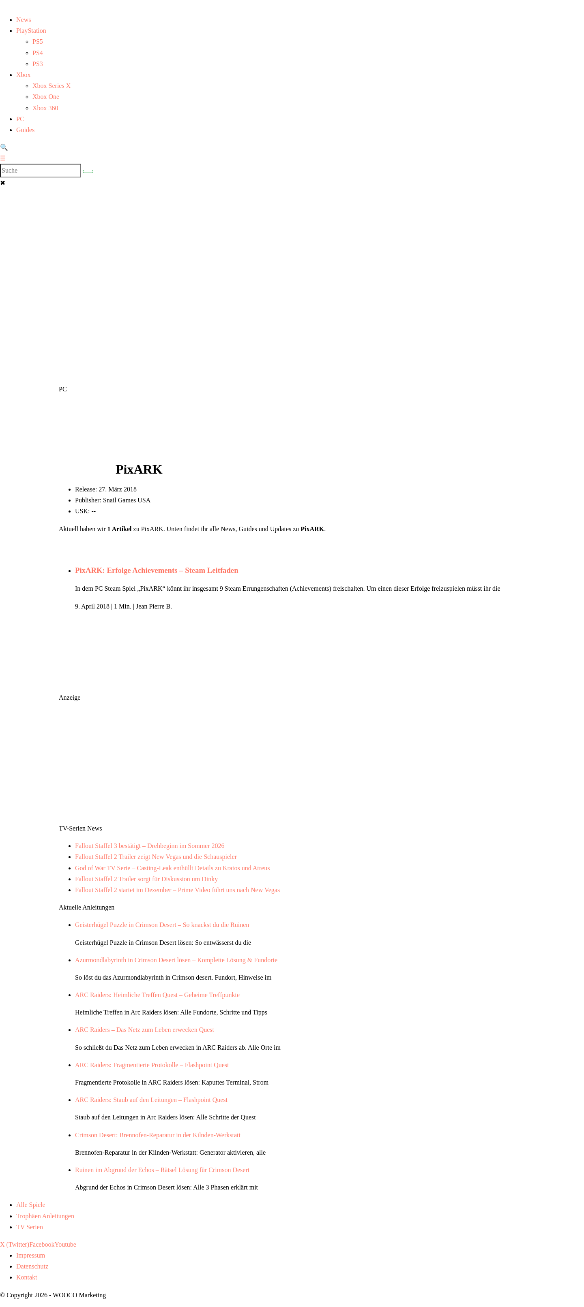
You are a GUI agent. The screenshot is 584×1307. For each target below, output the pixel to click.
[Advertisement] (292, 239)
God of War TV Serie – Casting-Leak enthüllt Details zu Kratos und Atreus (172, 868)
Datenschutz (32, 1266)
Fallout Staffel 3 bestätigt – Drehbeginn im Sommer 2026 (150, 845)
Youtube (65, 1244)
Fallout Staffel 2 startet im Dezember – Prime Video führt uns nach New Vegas (177, 889)
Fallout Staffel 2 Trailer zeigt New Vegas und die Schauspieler (156, 856)
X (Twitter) (14, 1244)
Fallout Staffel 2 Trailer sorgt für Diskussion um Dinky (146, 879)
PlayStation (31, 30)
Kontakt (26, 1277)
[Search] (40, 170)
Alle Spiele (30, 1204)
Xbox (23, 74)
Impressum (30, 1255)
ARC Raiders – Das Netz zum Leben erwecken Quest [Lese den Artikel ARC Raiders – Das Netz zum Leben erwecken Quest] (144, 1029)
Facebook (41, 1244)
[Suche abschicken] (88, 171)
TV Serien (29, 1227)
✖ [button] (2, 182)
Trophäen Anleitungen (45, 1216)
